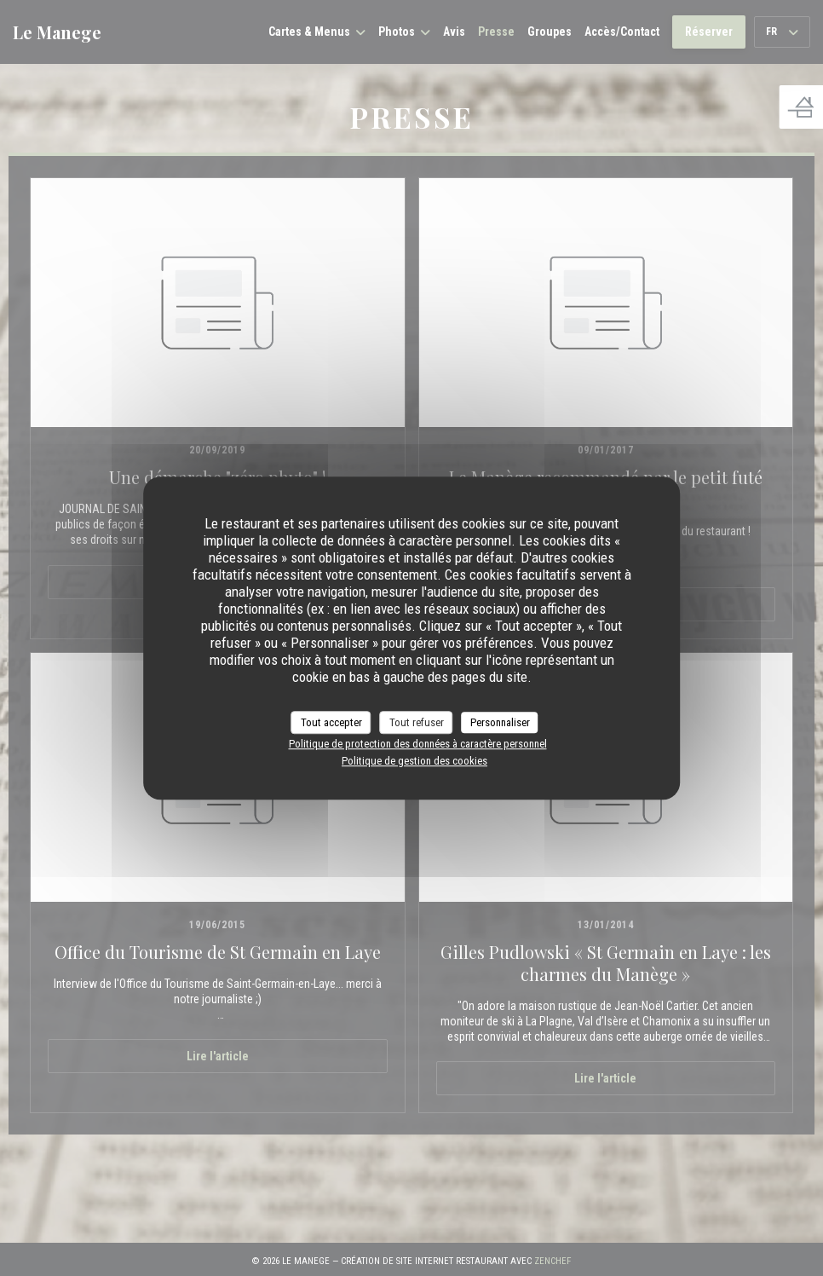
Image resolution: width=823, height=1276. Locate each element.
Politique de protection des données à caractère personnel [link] (418, 743)
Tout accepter (331, 722)
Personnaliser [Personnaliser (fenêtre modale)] (500, 722)
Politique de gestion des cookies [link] (414, 760)
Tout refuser (416, 722)
